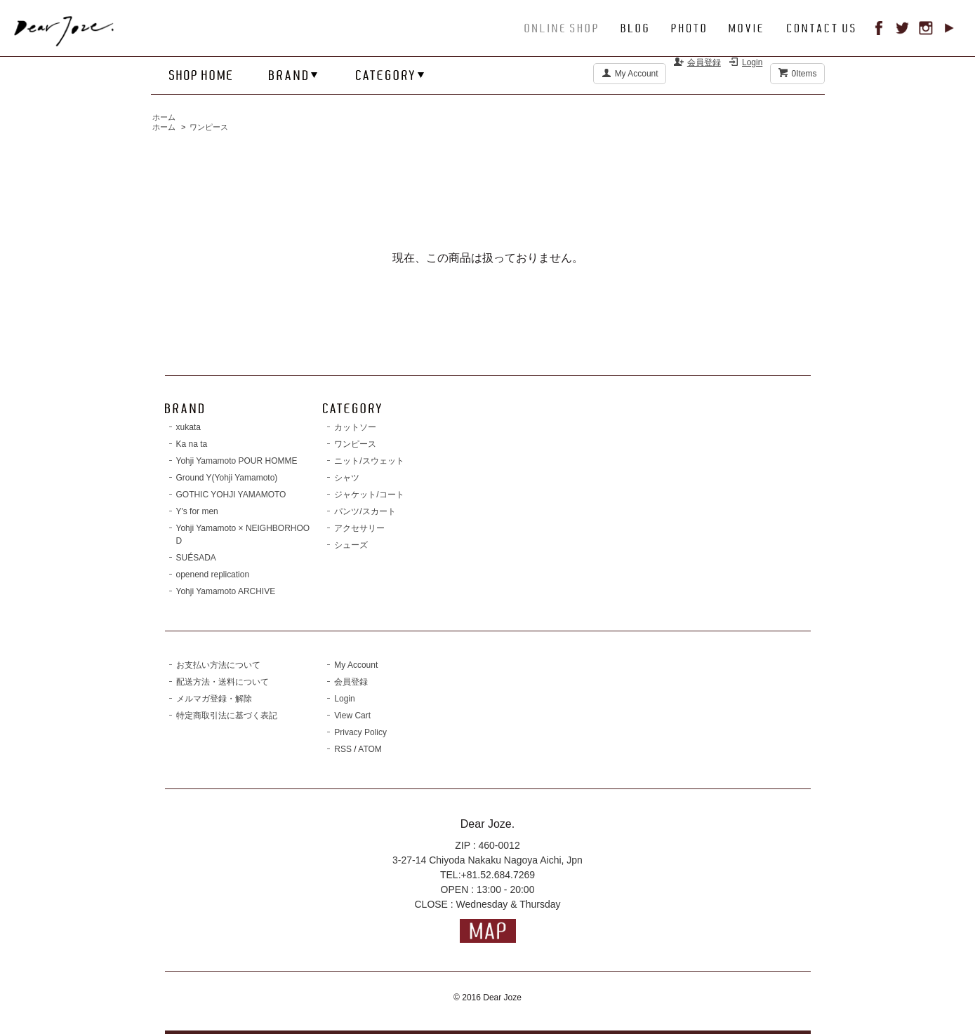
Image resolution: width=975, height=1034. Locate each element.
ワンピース (209, 127)
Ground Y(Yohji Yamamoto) (227, 478)
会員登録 (704, 62)
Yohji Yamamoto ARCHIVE (226, 591)
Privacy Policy (360, 732)
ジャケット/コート (369, 494)
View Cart (352, 715)
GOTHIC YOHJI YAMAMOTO (231, 494)
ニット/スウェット (369, 461)
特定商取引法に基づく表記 (226, 715)
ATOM (370, 749)
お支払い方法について (218, 665)
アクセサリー (359, 528)
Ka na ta (192, 444)
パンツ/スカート (364, 511)
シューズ (351, 545)
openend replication (213, 574)
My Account (636, 74)
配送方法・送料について (222, 682)
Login (752, 62)
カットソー (355, 427)
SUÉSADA (196, 558)
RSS (343, 749)
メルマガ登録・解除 (214, 699)
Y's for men (197, 511)
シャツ (346, 478)
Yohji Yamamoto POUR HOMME (237, 461)
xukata (188, 427)
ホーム (163, 117)
